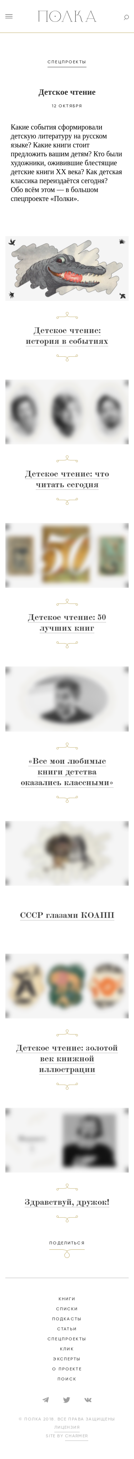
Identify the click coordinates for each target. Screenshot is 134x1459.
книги (67, 1305)
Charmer (76, 1442)
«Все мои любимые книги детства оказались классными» (67, 779)
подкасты (67, 1325)
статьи (67, 1335)
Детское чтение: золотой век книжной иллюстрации (67, 1066)
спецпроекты (67, 1345)
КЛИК (67, 1355)
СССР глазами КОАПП (67, 922)
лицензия (67, 1434)
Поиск (67, 1386)
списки (67, 1315)
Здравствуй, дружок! (67, 1209)
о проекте (66, 1376)
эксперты (67, 1365)
